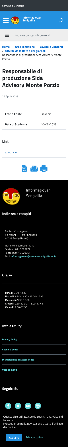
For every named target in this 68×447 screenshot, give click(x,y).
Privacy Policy (9, 339)
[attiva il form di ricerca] (61, 20)
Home (6, 47)
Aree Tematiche (25, 47)
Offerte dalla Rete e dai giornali (25, 51)
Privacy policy (34, 437)
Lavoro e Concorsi (51, 47)
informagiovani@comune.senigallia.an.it (33, 256)
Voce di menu (9, 370)
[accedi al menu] (6, 20)
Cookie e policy (10, 349)
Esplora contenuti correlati (33, 35)
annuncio (11, 152)
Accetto (14, 438)
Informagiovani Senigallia (32, 19)
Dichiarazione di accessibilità (18, 359)
